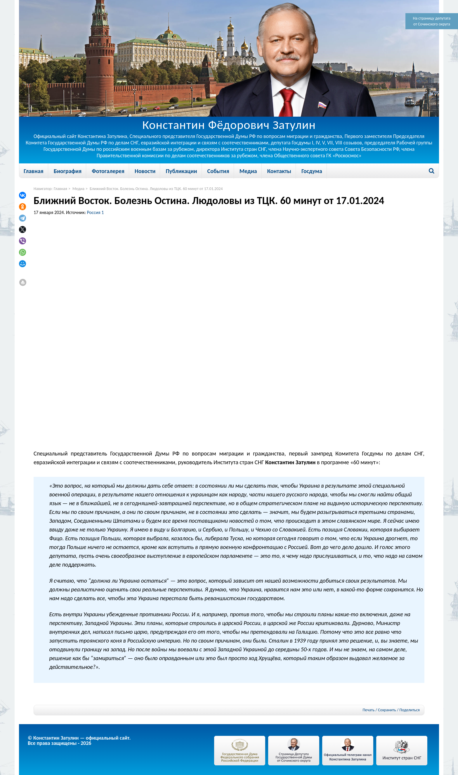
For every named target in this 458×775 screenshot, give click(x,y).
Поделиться (410, 710)
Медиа (248, 171)
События (218, 171)
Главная (34, 171)
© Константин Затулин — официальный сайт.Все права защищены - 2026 (79, 740)
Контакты (279, 171)
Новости (145, 171)
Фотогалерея (108, 171)
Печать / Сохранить (379, 709)
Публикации (181, 171)
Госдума (311, 171)
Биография (67, 171)
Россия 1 (95, 212)
